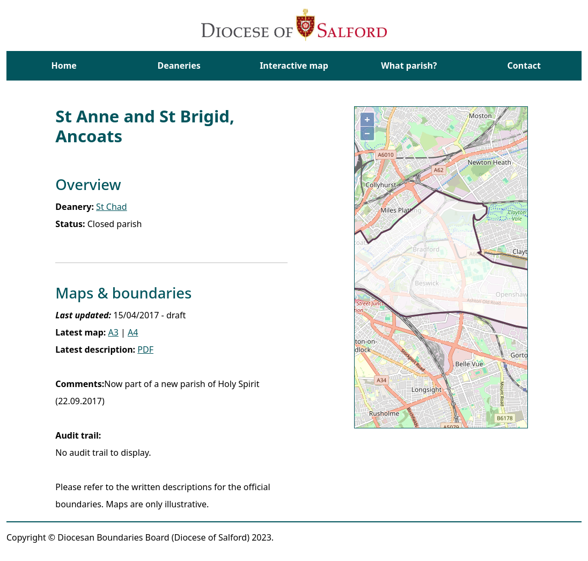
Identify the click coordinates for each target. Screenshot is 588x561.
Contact (524, 65)
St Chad (111, 207)
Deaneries (178, 65)
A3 (113, 332)
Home (63, 65)
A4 (133, 332)
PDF (145, 349)
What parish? (409, 65)
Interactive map (294, 65)
